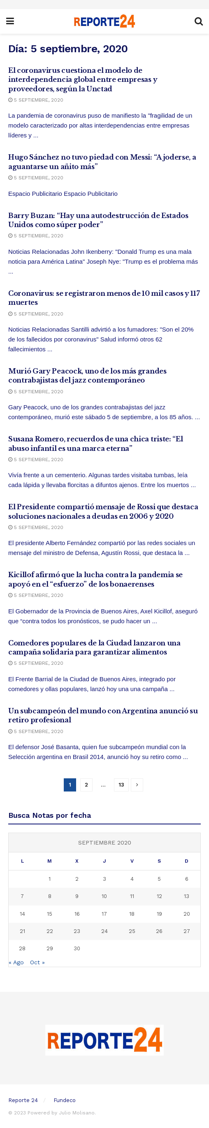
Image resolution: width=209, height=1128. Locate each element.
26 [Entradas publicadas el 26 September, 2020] (159, 931)
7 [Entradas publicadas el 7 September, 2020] (22, 896)
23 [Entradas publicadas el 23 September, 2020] (77, 931)
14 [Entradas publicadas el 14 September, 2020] (22, 914)
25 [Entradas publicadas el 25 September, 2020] (132, 931)
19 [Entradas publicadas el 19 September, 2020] (159, 914)
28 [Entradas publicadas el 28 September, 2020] (22, 948)
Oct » (37, 962)
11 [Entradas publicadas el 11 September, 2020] (132, 896)
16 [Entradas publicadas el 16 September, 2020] (77, 914)
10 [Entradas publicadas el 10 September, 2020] (104, 896)
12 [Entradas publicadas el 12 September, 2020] (159, 896)
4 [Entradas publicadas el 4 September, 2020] (132, 879)
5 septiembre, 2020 (35, 100)
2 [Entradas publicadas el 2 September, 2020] (77, 879)
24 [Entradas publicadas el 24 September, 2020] (104, 931)
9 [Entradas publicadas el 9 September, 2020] (77, 896)
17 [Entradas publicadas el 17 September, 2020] (104, 914)
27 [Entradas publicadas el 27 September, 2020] (186, 931)
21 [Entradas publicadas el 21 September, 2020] (22, 931)
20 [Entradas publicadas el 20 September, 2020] (186, 914)
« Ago (16, 962)
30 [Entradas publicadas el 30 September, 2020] (77, 948)
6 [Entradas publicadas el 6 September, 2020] (186, 879)
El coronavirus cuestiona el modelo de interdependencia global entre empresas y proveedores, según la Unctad (82, 79)
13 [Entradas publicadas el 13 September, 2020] (186, 896)
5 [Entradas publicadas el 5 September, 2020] (159, 879)
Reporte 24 (23, 1100)
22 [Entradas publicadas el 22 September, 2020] (49, 931)
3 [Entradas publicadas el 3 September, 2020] (104, 879)
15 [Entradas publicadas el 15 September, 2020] (49, 914)
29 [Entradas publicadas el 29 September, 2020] (49, 948)
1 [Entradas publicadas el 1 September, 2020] (50, 879)
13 (121, 785)
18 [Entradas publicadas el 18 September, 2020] (132, 914)
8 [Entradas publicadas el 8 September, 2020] (49, 896)
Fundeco (64, 1100)
